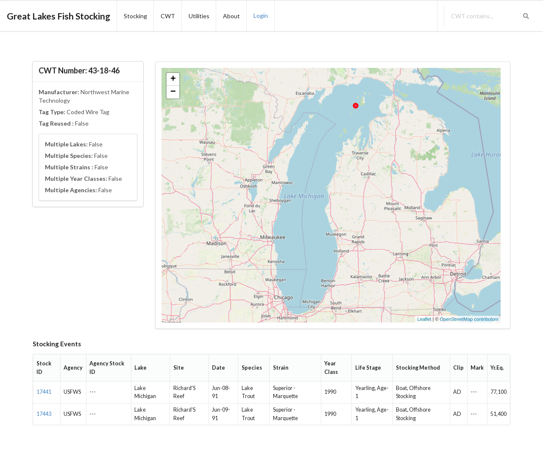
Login (260, 15)
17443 (43, 414)
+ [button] (173, 79)
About (231, 16)
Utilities (199, 16)
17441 (43, 392)
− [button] (173, 92)
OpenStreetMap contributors (469, 319)
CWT (168, 16)
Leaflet (424, 319)
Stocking (135, 16)
